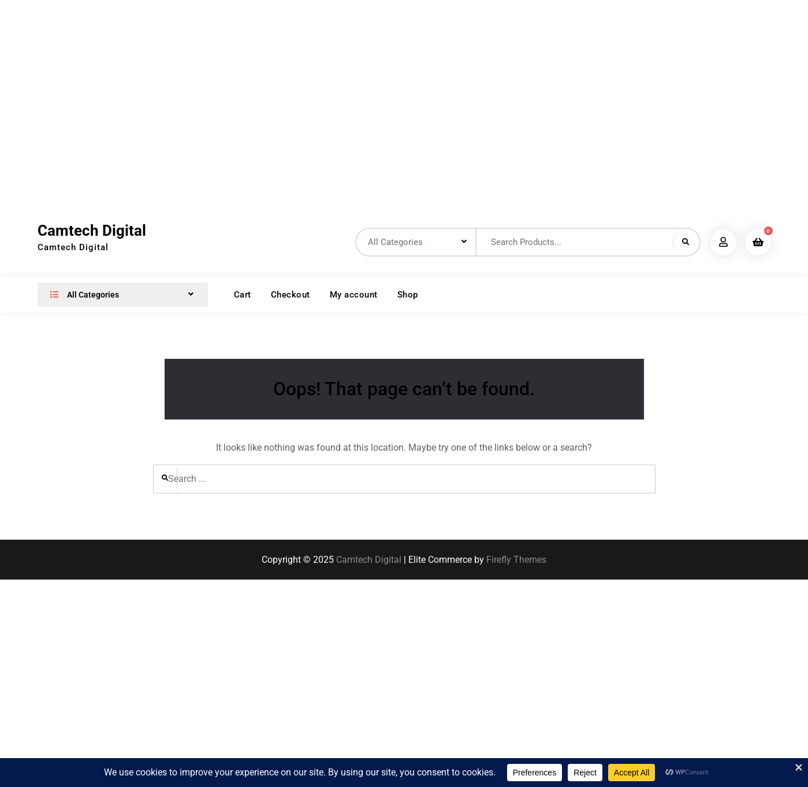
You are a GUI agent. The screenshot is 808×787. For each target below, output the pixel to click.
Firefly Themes (516, 559)
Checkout (290, 294)
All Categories (82, 294)
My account (354, 294)
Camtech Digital (92, 230)
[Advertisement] (216, 101)
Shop (407, 294)
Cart (242, 294)
